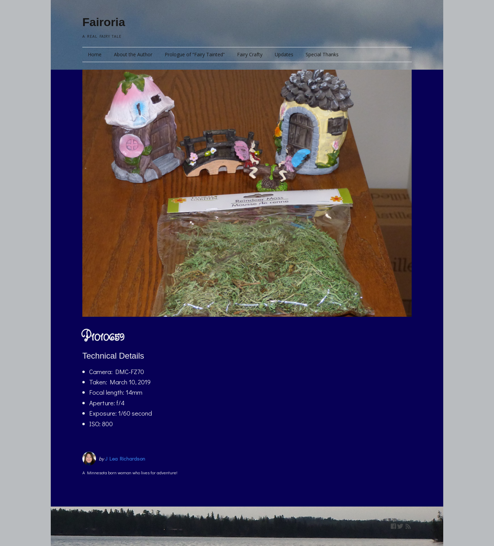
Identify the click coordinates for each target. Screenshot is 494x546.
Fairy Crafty (249, 54)
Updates (284, 54)
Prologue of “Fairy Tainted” (195, 54)
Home (95, 54)
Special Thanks (322, 54)
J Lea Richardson (125, 458)
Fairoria (103, 21)
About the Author (133, 54)
